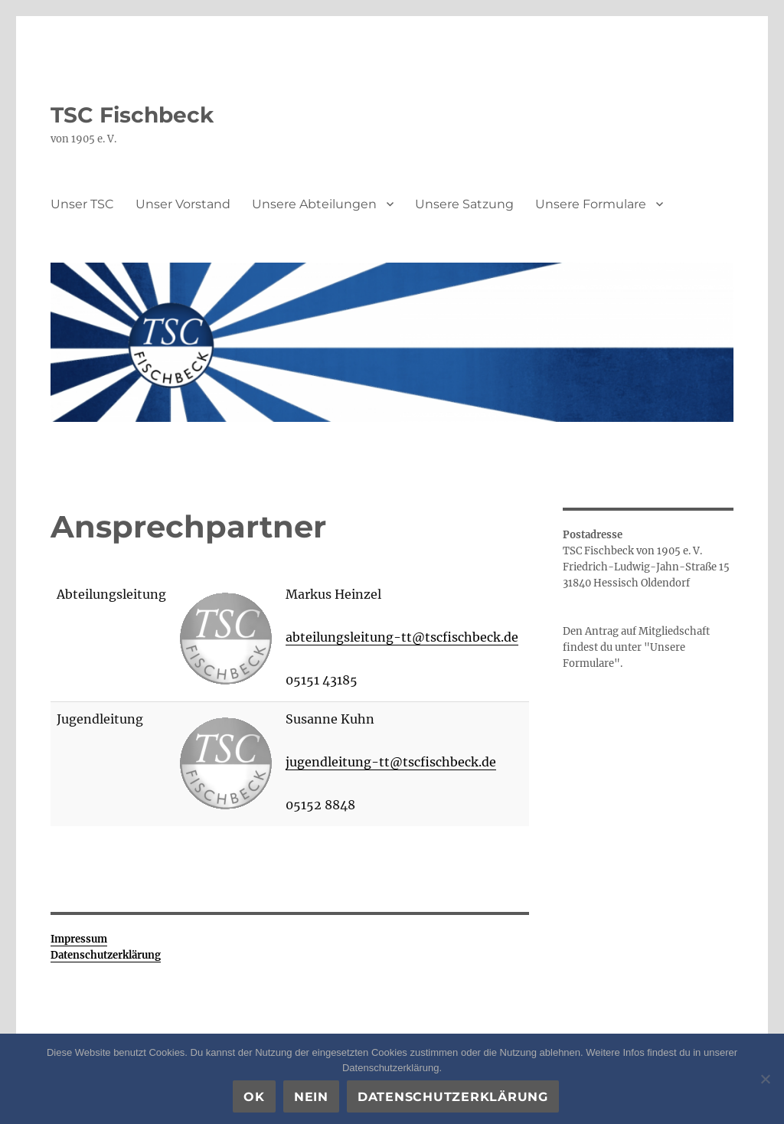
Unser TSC (82, 204)
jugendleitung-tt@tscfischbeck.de (391, 761)
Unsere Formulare (590, 204)
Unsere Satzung (464, 204)
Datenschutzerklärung (453, 1097)
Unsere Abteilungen (314, 204)
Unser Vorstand (183, 204)
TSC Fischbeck (132, 115)
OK (254, 1097)
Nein (311, 1097)
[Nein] (765, 1078)
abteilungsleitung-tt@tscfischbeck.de (402, 637)
